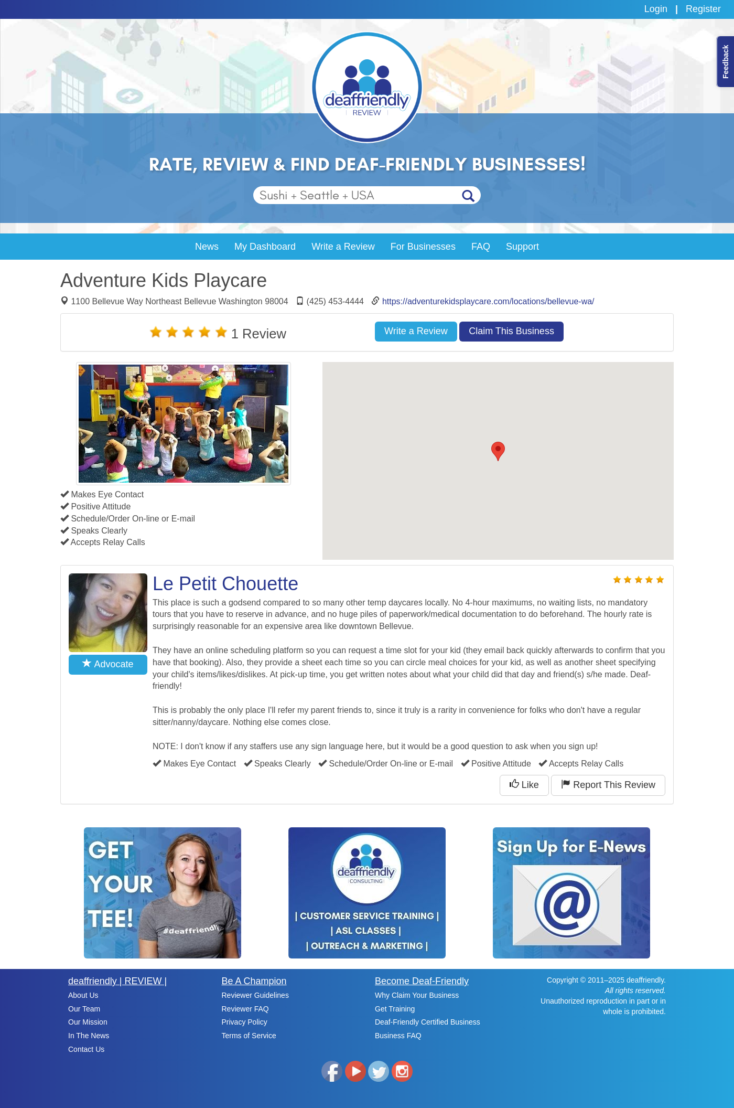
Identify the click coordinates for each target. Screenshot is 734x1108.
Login (655, 9)
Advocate (107, 663)
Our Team (84, 1009)
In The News (88, 1035)
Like (524, 784)
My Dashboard (265, 246)
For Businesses (423, 246)
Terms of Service (249, 1035)
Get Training (395, 1009)
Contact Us (86, 1049)
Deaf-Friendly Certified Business (427, 1022)
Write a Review (343, 246)
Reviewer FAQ (245, 1009)
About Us (83, 995)
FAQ (480, 246)
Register (703, 9)
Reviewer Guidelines (255, 995)
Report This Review (608, 784)
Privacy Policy (244, 1022)
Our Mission (87, 1022)
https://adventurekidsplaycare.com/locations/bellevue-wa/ (488, 301)
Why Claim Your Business (417, 995)
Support (522, 246)
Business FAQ (398, 1035)
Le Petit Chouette (225, 583)
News (207, 246)
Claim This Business (511, 331)
